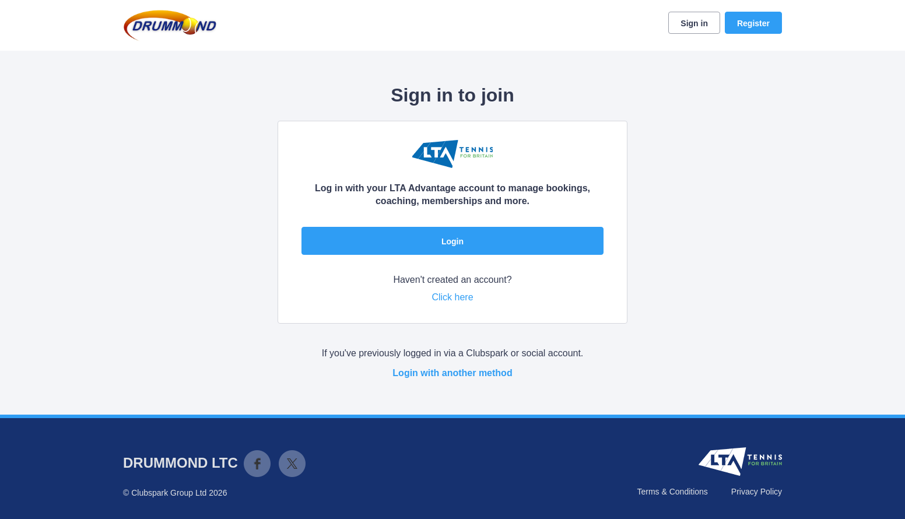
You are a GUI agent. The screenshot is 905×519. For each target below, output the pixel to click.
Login (452, 241)
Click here (452, 297)
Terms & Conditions (672, 491)
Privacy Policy (756, 491)
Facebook (257, 463)
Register (753, 23)
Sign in (694, 23)
